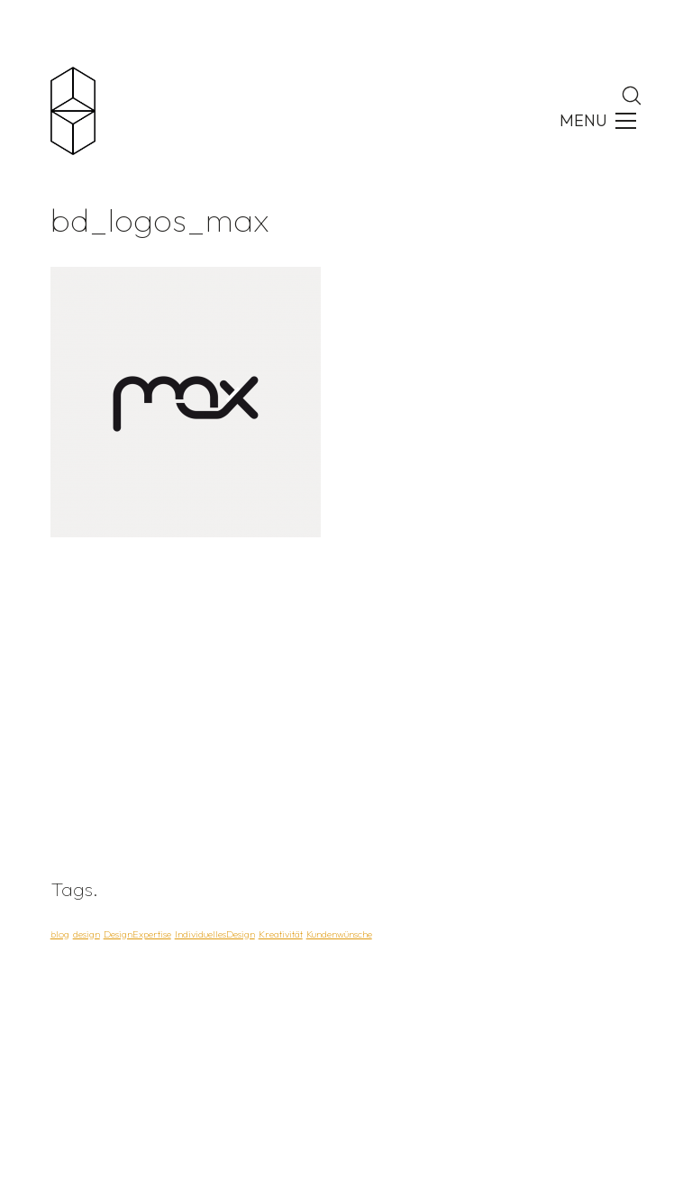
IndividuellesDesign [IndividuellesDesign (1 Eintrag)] (215, 934)
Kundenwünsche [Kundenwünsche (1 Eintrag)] (339, 934)
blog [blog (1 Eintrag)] (59, 934)
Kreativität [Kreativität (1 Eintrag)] (281, 934)
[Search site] (632, 95)
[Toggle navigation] (596, 120)
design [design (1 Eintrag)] (86, 934)
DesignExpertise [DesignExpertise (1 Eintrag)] (137, 934)
